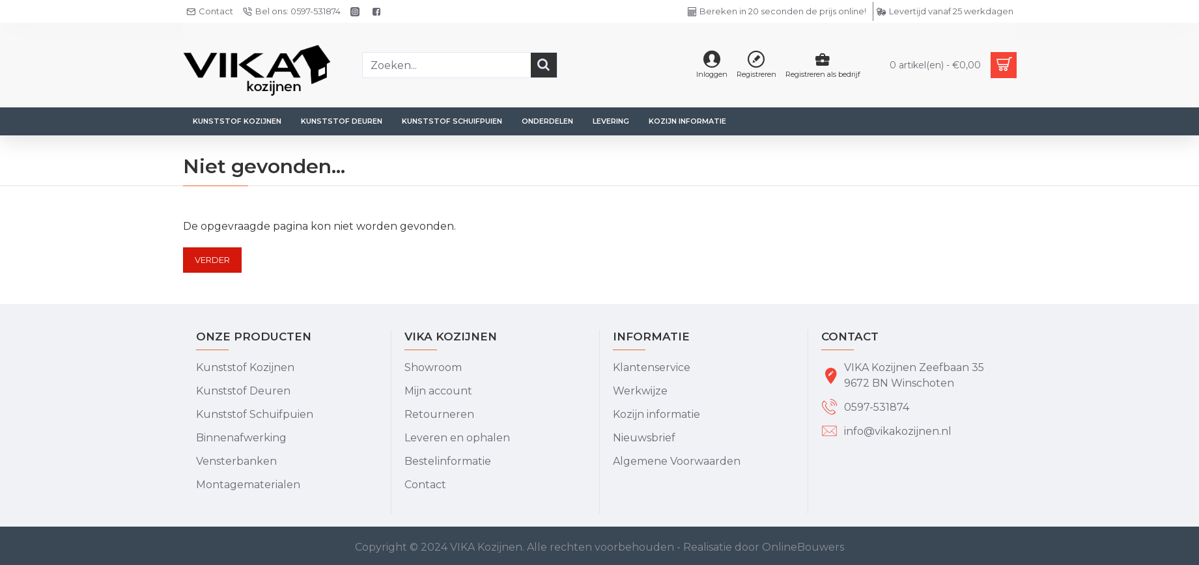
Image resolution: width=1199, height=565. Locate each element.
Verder (212, 260)
